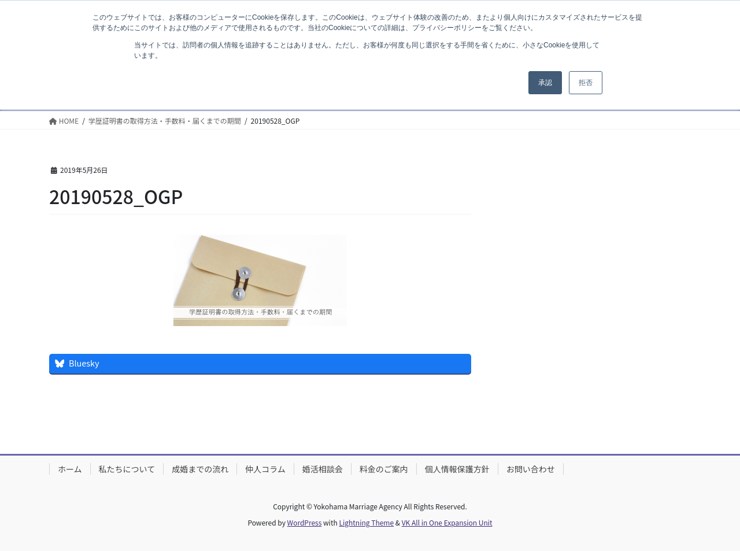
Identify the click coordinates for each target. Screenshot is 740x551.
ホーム (70, 469)
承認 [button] (545, 83)
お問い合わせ (530, 469)
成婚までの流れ (200, 469)
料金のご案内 (384, 469)
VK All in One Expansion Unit (447, 522)
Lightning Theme (366, 522)
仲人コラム (265, 469)
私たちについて (127, 469)
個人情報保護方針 (457, 469)
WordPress (304, 522)
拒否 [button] (586, 83)
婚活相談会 (322, 469)
